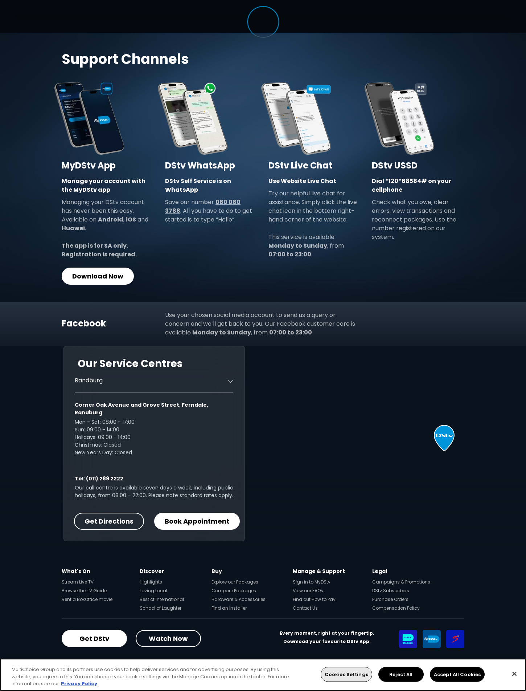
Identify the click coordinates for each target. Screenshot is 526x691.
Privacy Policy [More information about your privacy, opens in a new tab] (79, 683)
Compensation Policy (396, 608)
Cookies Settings (346, 674)
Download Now (97, 276)
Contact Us (305, 608)
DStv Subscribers (390, 591)
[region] (263, 675)
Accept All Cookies (457, 674)
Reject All (400, 674)
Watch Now (168, 638)
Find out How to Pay (314, 599)
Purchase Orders (390, 599)
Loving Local (153, 591)
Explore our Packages (234, 582)
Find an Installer (229, 608)
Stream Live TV (78, 582)
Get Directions (109, 521)
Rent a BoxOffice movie (87, 599)
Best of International (162, 599)
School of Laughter (160, 608)
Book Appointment (197, 521)
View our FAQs (308, 591)
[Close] (514, 674)
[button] (444, 438)
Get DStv (94, 638)
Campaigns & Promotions (401, 582)
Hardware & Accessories (238, 599)
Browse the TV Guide (84, 591)
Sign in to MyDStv (311, 582)
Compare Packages (233, 591)
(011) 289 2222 (104, 478)
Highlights (151, 582)
